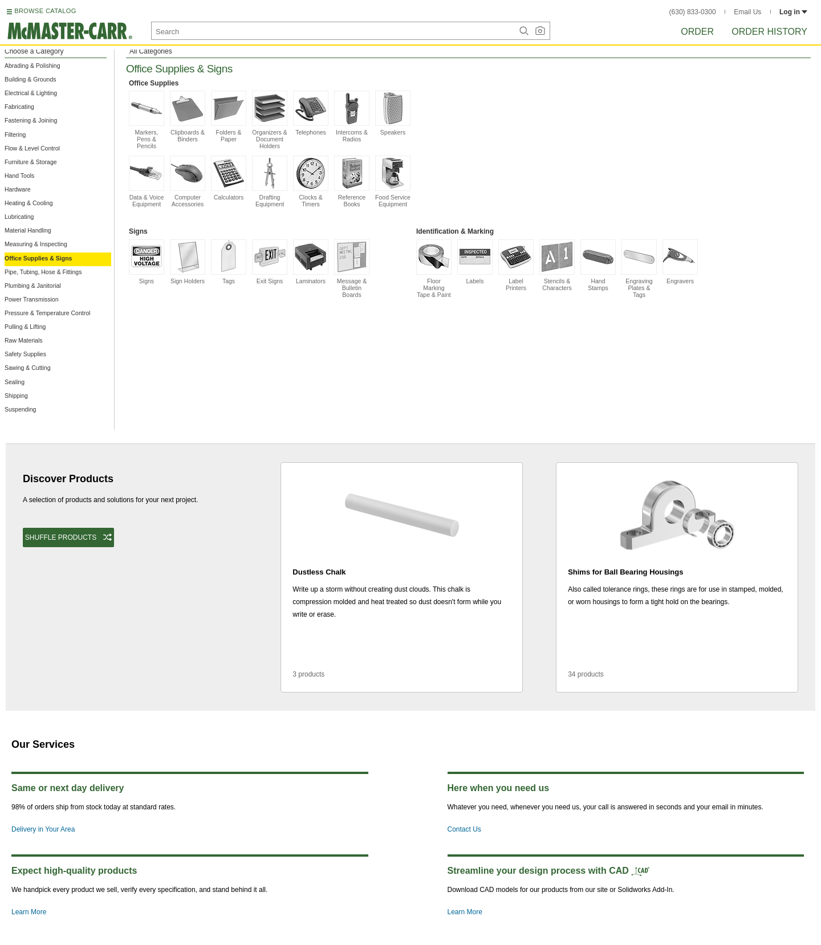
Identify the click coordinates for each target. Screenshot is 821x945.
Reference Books (351, 181)
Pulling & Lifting (25, 326)
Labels (475, 261)
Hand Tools (19, 175)
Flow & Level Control (32, 148)
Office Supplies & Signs (38, 258)
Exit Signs (269, 261)
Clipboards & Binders (187, 116)
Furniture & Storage (31, 161)
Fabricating (19, 106)
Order (697, 31)
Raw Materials (24, 340)
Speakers (392, 113)
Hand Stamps (598, 265)
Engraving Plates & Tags (639, 268)
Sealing (15, 381)
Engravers (680, 261)
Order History (769, 31)
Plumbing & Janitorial (33, 285)
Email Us (747, 12)
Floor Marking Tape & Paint (434, 268)
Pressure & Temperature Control (47, 312)
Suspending (20, 409)
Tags (228, 261)
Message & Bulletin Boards (351, 268)
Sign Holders (187, 261)
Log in (793, 12)
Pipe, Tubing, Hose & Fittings (43, 271)
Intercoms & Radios (351, 116)
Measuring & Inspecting (36, 244)
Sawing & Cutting (28, 367)
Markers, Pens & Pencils (146, 120)
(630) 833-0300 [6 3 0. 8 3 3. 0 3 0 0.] (692, 12)
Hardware (18, 189)
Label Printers (516, 265)
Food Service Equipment (392, 181)
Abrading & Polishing (32, 65)
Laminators (310, 261)
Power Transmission (32, 299)
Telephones (310, 113)
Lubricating (19, 216)
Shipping (16, 395)
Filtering (15, 134)
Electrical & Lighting (31, 92)
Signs (146, 261)
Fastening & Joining (31, 120)
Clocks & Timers (310, 181)
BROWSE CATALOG (45, 10)
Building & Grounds (30, 79)
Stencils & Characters (557, 265)
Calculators (228, 178)
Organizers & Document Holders (269, 120)
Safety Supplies (25, 354)
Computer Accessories (187, 181)
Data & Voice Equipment (146, 181)
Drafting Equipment (269, 181)
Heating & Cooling (29, 202)
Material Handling (28, 230)
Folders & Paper (228, 116)
